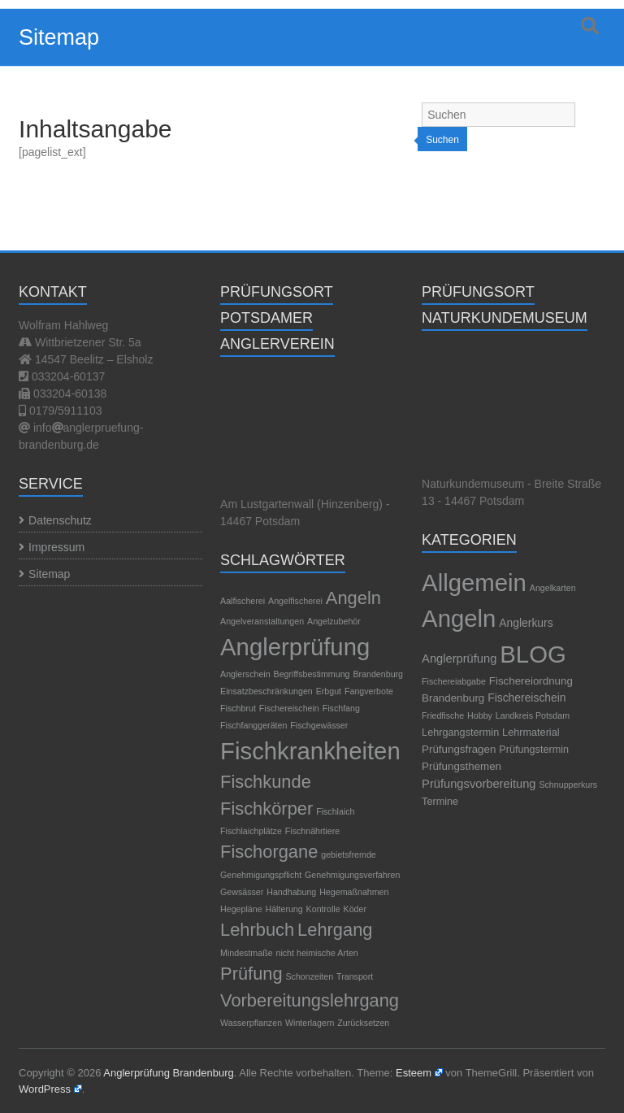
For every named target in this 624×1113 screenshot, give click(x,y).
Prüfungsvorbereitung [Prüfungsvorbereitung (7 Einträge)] (478, 783)
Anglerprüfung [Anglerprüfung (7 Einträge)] (459, 658)
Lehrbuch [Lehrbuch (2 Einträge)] (257, 930)
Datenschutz (60, 520)
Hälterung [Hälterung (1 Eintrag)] (284, 909)
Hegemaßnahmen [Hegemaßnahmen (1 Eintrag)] (353, 892)
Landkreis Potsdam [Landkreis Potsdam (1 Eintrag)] (533, 715)
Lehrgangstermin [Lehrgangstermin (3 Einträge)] (460, 732)
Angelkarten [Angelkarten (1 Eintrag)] (553, 588)
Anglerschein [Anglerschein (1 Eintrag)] (245, 674)
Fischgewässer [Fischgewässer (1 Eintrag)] (319, 725)
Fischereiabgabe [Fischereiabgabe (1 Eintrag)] (454, 681)
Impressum (56, 547)
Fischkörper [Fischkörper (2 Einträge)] (266, 808)
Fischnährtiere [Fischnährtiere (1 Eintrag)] (312, 831)
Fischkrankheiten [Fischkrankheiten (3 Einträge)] (310, 750)
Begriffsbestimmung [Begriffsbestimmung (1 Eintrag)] (312, 674)
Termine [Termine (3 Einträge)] (440, 801)
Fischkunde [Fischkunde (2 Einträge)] (265, 782)
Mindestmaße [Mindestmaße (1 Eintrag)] (246, 953)
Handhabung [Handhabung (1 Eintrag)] (291, 892)
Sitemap (49, 573)
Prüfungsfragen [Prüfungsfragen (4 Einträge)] (459, 749)
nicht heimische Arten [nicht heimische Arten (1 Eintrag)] (317, 953)
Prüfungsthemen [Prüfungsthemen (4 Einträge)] (461, 766)
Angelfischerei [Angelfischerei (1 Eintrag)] (295, 601)
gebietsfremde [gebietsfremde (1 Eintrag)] (348, 854)
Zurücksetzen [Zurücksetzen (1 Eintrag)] (363, 1023)
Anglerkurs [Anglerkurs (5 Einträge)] (525, 622)
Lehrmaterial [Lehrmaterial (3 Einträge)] (530, 732)
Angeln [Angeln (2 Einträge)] (353, 598)
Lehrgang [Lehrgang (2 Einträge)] (334, 930)
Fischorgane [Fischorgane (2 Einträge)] (269, 851)
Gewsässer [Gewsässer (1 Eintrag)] (241, 892)
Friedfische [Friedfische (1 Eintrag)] (443, 715)
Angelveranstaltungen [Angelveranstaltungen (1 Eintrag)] (262, 621)
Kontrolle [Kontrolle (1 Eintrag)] (323, 909)
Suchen (442, 140)
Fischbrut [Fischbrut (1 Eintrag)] (238, 708)
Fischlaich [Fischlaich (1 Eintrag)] (335, 811)
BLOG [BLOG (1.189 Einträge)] (533, 654)
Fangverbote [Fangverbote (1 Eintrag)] (368, 691)
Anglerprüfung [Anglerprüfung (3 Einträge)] (295, 646)
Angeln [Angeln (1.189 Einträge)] (459, 618)
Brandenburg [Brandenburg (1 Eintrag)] (378, 674)
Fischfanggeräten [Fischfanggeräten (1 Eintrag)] (253, 725)
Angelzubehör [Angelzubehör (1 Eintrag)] (334, 621)
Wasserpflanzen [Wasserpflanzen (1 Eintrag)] (251, 1023)
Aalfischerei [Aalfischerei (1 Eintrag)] (242, 601)
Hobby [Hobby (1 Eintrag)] (479, 715)
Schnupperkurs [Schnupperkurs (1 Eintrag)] (568, 784)
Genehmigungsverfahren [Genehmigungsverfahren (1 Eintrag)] (352, 875)
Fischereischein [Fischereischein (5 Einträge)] (527, 697)
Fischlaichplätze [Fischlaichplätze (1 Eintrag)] (251, 831)
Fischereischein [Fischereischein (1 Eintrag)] (289, 708)
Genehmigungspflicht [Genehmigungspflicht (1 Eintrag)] (260, 875)
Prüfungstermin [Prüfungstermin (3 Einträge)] (534, 749)
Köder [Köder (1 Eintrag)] (355, 909)
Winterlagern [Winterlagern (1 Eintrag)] (309, 1023)
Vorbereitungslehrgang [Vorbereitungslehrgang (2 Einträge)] (309, 1000)
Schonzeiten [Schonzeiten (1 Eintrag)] (310, 976)
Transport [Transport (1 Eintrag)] (354, 976)
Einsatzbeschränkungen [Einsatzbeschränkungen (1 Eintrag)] (266, 691)
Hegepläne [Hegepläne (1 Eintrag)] (241, 909)
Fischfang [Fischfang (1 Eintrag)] (341, 708)
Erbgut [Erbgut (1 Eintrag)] (328, 691)
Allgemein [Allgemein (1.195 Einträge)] (474, 582)
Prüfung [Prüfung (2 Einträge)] (251, 973)
